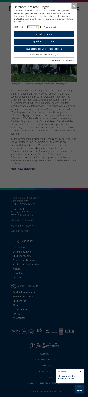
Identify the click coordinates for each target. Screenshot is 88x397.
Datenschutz (68, 60)
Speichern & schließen (44, 41)
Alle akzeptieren (44, 34)
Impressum (56, 60)
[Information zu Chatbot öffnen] (79, 389)
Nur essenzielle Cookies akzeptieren (44, 48)
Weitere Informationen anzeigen (44, 54)
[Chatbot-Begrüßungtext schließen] (80, 371)
